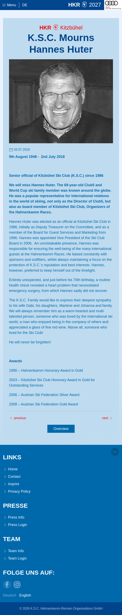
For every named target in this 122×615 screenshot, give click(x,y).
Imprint (11, 484)
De (24, 5)
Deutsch (9, 595)
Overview (60, 429)
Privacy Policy (17, 491)
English (25, 595)
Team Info (13, 551)
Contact (11, 477)
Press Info (13, 517)
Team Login (15, 558)
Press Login (15, 525)
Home (10, 469)
